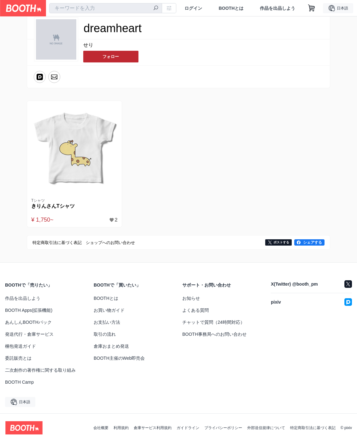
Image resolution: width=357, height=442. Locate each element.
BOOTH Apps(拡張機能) (28, 310)
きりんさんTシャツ (54, 206)
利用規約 (121, 428)
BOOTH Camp (19, 382)
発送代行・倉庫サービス (29, 334)
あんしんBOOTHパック (28, 322)
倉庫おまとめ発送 (111, 346)
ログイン (193, 8)
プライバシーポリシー (223, 428)
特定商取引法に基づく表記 (313, 428)
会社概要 (100, 428)
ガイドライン (188, 428)
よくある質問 (195, 310)
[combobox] (105, 8)
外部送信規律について (266, 428)
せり (88, 45)
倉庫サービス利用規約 (153, 428)
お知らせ (191, 298)
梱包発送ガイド (20, 346)
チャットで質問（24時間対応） (213, 322)
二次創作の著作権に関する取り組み (40, 370)
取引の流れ (105, 334)
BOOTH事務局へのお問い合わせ (214, 334)
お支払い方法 (107, 322)
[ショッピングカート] (311, 8)
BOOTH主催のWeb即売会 (119, 358)
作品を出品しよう (277, 8)
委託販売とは (18, 358)
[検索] (156, 8)
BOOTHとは (231, 8)
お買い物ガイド (109, 310)
